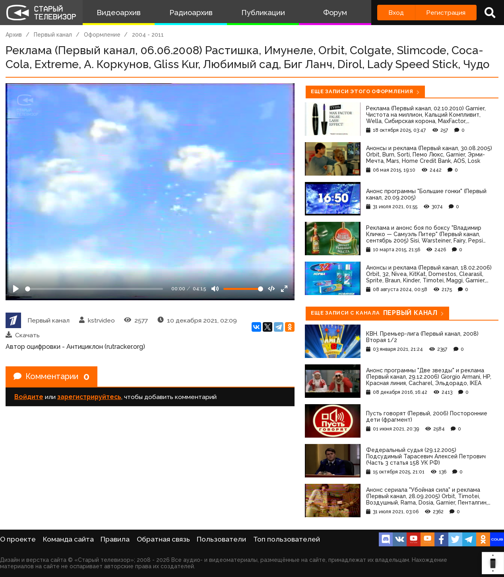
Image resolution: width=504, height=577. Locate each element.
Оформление (102, 34)
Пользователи (221, 539)
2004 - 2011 (148, 34)
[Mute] (215, 288)
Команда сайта (68, 539)
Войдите (28, 397)
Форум (335, 12)
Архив (14, 34)
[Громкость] (243, 289)
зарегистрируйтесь (89, 397)
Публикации (263, 12)
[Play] (16, 288)
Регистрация (445, 12)
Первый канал (53, 34)
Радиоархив (191, 12)
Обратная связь (163, 539)
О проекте (18, 539)
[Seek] (94, 289)
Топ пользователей (286, 539)
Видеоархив (119, 12)
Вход (396, 12)
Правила (115, 539)
